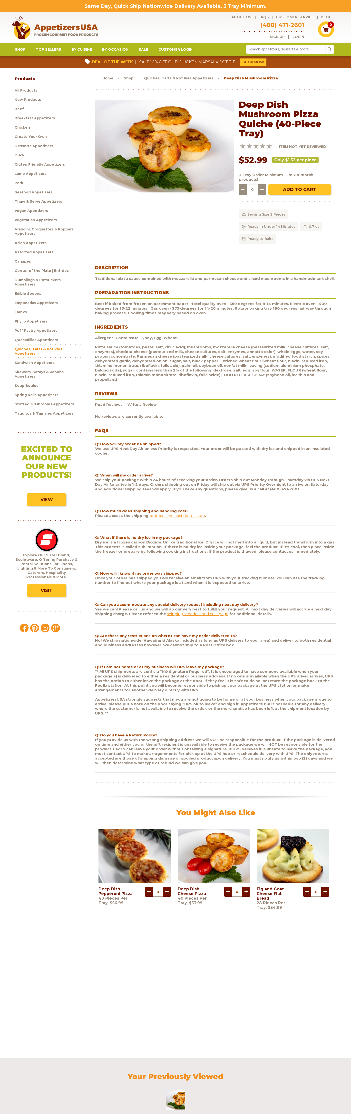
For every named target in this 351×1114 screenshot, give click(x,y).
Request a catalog (147, 1071)
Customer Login (175, 53)
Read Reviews (109, 409)
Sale (143, 53)
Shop (20, 53)
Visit (46, 594)
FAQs (263, 17)
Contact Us (254, 1071)
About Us (241, 17)
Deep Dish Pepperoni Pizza (115, 895)
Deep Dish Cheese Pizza (192, 895)
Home (107, 82)
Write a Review (142, 409)
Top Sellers (48, 53)
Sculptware (57, 1078)
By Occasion (115, 53)
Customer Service (295, 17)
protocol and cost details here (177, 519)
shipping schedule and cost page (197, 618)
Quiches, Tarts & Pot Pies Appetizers (178, 82)
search (330, 54)
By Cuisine (81, 53)
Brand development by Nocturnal (161, 1097)
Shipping (216, 1071)
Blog (326, 17)
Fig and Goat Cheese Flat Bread (270, 898)
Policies (235, 1071)
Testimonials (278, 1071)
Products (56, 1071)
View (46, 503)
